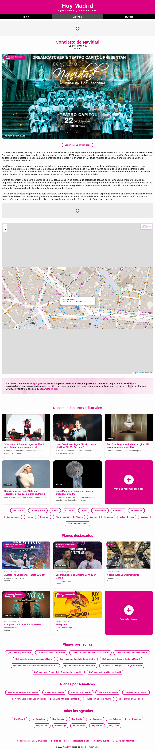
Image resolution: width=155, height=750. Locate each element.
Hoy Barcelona (38, 719)
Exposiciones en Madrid (136, 692)
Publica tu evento (101, 741)
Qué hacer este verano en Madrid (79, 666)
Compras (69, 510)
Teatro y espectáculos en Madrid (23, 692)
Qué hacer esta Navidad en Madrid (105, 672)
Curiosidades (100, 510)
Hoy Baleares (115, 719)
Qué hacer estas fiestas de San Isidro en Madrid (35, 666)
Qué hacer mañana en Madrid (51, 653)
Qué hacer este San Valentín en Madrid (77, 659)
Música (79, 517)
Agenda (77, 16)
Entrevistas (118, 510)
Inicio (26, 16)
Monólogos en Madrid (81, 692)
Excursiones (136, 510)
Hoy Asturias (79, 726)
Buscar (129, 16)
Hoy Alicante (42, 726)
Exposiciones (13, 517)
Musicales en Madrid (54, 692)
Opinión (93, 517)
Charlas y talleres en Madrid (66, 699)
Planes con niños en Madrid (98, 699)
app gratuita (39, 383)
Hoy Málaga (60, 726)
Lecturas (44, 517)
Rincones (108, 517)
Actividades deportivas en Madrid (30, 699)
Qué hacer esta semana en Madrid (131, 653)
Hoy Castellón (134, 719)
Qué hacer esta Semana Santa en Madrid (121, 659)
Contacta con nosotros (123, 741)
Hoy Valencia (58, 719)
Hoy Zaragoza (95, 719)
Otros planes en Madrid (129, 699)
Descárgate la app (81, 741)
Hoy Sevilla (76, 719)
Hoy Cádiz (114, 726)
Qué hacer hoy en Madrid (19, 653)
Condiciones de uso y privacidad (32, 741)
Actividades (18, 510)
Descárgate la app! (48, 389)
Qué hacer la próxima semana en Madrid (34, 659)
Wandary (67, 747)
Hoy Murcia (97, 726)
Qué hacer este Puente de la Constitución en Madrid (58, 672)
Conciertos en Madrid (108, 692)
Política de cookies (60, 741)
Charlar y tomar (38, 510)
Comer (55, 510)
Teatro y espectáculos (77, 524)
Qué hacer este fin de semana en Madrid (90, 653)
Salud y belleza (127, 517)
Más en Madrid (62, 517)
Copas (84, 510)
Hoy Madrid (19, 719)
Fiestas (30, 517)
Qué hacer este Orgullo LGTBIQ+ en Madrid (122, 666)
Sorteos (144, 517)
